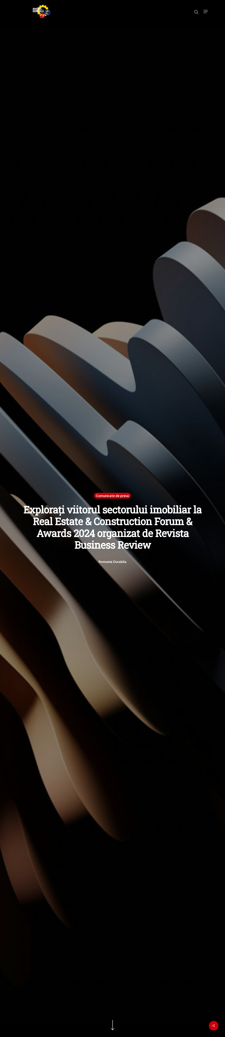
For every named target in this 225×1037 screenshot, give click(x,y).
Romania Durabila (112, 561)
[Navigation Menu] (206, 11)
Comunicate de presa (112, 495)
